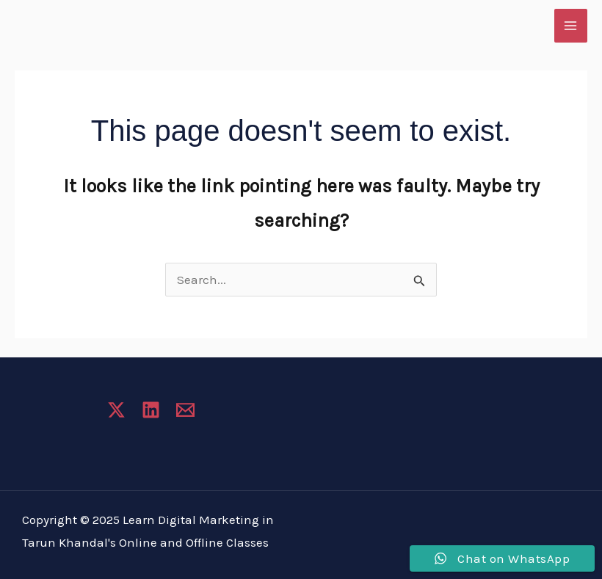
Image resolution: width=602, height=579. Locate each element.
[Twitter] (116, 410)
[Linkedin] (151, 410)
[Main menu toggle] (571, 26)
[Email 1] (185, 410)
